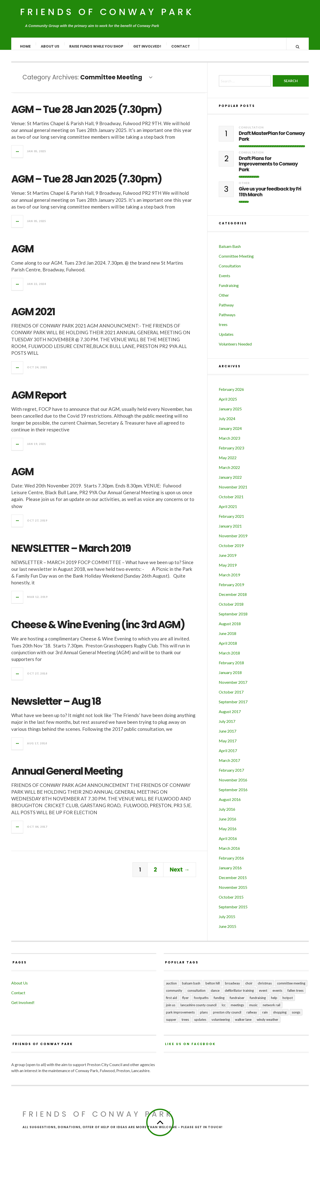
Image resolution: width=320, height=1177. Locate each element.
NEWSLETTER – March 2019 (71, 553)
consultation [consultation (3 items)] (197, 995)
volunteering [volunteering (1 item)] (221, 1025)
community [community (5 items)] (174, 995)
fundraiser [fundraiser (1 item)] (237, 1003)
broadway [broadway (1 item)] (232, 988)
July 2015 (227, 921)
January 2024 (230, 433)
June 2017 (227, 736)
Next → (180, 875)
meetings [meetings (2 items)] (237, 1010)
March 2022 (229, 472)
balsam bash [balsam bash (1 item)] (191, 988)
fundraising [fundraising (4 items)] (258, 1003)
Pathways (227, 319)
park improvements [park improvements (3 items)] (180, 1017)
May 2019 (227, 570)
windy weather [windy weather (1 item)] (267, 1025)
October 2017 (231, 697)
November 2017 (233, 687)
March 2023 (229, 443)
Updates (226, 339)
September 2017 (233, 706)
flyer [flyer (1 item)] (185, 1003)
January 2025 (230, 413)
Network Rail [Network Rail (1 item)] (271, 1010)
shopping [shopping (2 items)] (279, 1017)
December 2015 (233, 882)
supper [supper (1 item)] (171, 1025)
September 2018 (233, 618)
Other (244, 188)
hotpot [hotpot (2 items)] (287, 1003)
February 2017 (231, 775)
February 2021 (231, 521)
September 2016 (233, 794)
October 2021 (231, 501)
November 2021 (233, 491)
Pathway (226, 309)
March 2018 (229, 657)
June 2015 (227, 931)
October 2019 (231, 550)
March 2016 (229, 853)
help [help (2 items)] (274, 1003)
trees (223, 329)
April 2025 (228, 404)
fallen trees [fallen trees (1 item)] (296, 995)
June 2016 (227, 823)
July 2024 (227, 423)
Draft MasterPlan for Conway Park (272, 141)
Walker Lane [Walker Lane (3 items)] (243, 1025)
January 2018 (230, 677)
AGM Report (38, 400)
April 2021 (228, 511)
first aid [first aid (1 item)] (171, 1003)
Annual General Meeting (66, 776)
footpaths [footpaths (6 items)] (201, 1003)
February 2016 (231, 863)
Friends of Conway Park (107, 12)
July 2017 (227, 726)
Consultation (251, 132)
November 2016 (233, 784)
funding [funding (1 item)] (219, 1003)
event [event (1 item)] (263, 995)
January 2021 (230, 531)
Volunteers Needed (235, 349)
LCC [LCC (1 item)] (224, 1010)
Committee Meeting (236, 261)
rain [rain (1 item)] (265, 1017)
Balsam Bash (230, 251)
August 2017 (230, 716)
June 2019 (227, 560)
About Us (50, 46)
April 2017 (228, 755)
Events (224, 280)
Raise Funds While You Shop (97, 46)
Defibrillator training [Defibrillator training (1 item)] (239, 995)
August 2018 (230, 628)
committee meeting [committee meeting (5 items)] (291, 988)
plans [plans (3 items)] (204, 1017)
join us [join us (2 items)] (170, 1010)
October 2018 (231, 609)
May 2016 (227, 833)
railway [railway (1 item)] (251, 1017)
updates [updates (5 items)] (200, 1025)
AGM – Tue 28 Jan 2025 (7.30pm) (86, 114)
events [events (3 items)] (277, 995)
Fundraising (229, 290)
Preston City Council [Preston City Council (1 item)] (227, 1017)
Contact (181, 46)
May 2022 (227, 462)
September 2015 (233, 911)
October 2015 (231, 902)
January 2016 (230, 872)
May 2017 (227, 745)
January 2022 (230, 482)
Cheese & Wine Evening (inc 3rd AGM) (98, 630)
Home (25, 46)
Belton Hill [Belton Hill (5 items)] (213, 988)
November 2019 (233, 540)
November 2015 (233, 892)
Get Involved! (148, 46)
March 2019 (229, 579)
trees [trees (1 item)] (185, 1025)
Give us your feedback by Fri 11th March (270, 197)
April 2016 (228, 843)
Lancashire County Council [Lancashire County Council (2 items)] (198, 1010)
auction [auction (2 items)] (171, 988)
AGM (22, 254)
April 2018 (228, 648)
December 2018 (233, 599)
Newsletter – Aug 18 (56, 706)
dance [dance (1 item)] (215, 995)
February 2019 (231, 589)
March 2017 (229, 765)
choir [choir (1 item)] (248, 988)
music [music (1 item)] (253, 1010)
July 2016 (227, 814)
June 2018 (227, 638)
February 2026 (231, 394)
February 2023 (231, 452)
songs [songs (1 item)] (296, 1017)
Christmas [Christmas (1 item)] (265, 988)
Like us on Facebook (190, 1049)
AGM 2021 (33, 317)
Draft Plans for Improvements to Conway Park (268, 169)
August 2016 (230, 804)
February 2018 (231, 667)
